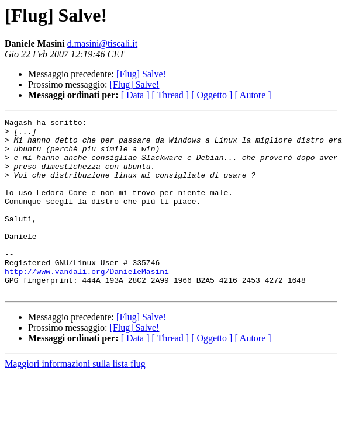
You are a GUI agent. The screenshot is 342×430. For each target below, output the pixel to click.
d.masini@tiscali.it (102, 43)
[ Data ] (135, 95)
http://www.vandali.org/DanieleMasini (87, 302)
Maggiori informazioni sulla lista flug (75, 399)
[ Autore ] (252, 95)
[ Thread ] (170, 95)
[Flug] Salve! (141, 74)
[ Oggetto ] (211, 95)
